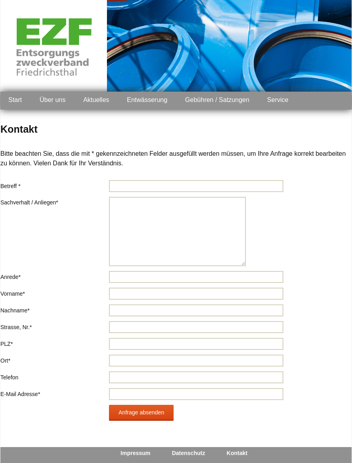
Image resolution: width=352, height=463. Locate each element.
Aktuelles (96, 99)
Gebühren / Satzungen (217, 99)
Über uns (52, 99)
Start (15, 99)
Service (277, 99)
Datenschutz (188, 453)
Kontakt (237, 453)
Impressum (135, 453)
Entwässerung (147, 99)
